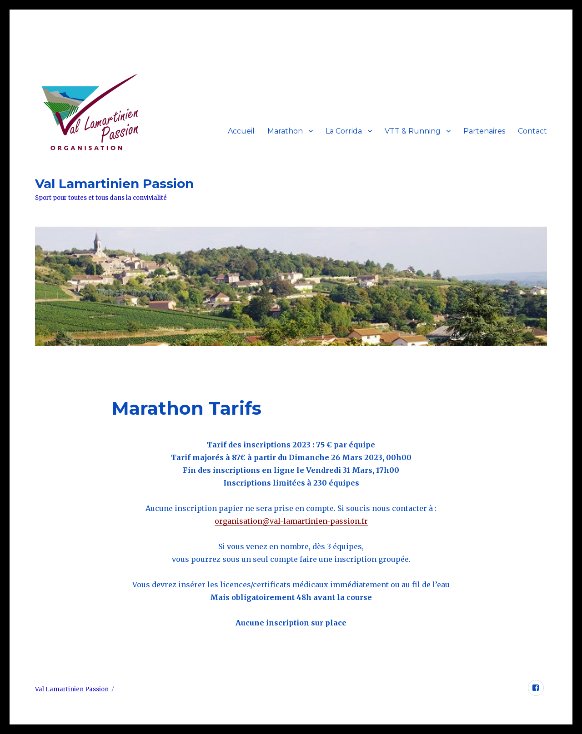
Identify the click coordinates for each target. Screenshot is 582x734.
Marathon (285, 131)
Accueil (241, 131)
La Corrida (344, 131)
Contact (532, 131)
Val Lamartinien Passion (114, 183)
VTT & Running (413, 131)
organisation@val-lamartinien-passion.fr (291, 521)
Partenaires (484, 131)
